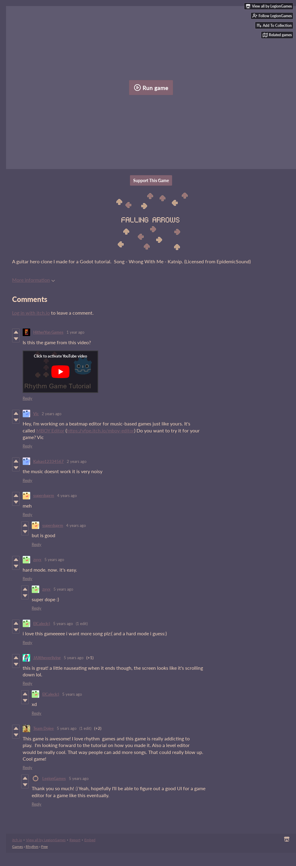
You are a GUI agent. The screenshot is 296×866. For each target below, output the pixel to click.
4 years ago (67, 495)
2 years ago (51, 413)
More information (33, 280)
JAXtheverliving (47, 657)
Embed (89, 840)
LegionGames (54, 778)
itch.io (17, 840)
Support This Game (151, 180)
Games (17, 846)
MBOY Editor (50, 430)
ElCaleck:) (41, 623)
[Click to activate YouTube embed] (60, 372)
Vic (36, 413)
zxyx (37, 559)
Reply (27, 398)
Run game (151, 87)
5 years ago (54, 559)
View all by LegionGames (46, 840)
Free (44, 846)
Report (74, 840)
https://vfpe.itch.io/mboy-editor (100, 430)
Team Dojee (43, 728)
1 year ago (75, 332)
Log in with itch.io (31, 313)
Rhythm (32, 846)
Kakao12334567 (48, 461)
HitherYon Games (48, 332)
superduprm (43, 495)
